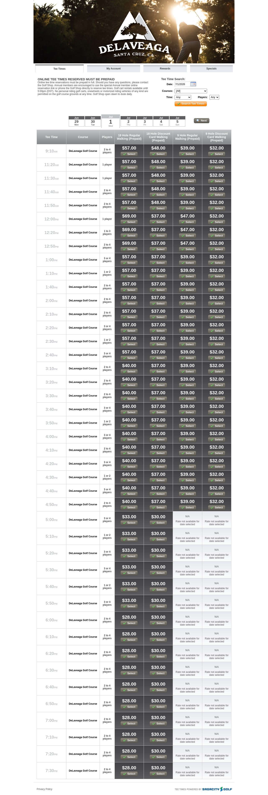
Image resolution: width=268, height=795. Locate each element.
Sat (161, 125)
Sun (177, 125)
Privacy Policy (44, 789)
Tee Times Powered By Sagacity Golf (203, 788)
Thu (128, 125)
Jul (111, 116)
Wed (110, 126)
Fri (145, 125)
